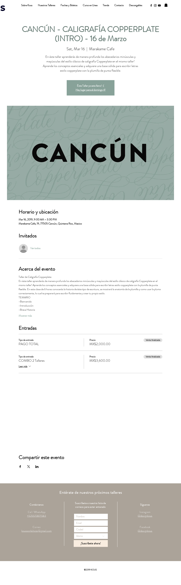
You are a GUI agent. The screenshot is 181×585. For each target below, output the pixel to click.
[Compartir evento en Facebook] (20, 466)
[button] (166, 5)
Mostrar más (25, 316)
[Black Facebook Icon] (151, 5)
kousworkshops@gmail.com (36, 531)
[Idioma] (91, 536)
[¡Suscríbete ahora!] (91, 543)
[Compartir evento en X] (28, 466)
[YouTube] (159, 5)
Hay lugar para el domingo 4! (91, 90)
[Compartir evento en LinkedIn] (37, 466)
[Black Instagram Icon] (155, 5)
